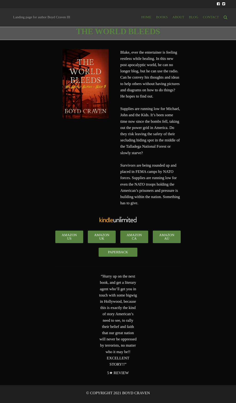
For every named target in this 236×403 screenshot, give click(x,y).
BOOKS (162, 17)
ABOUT (178, 17)
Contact (211, 17)
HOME (146, 17)
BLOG (193, 17)
